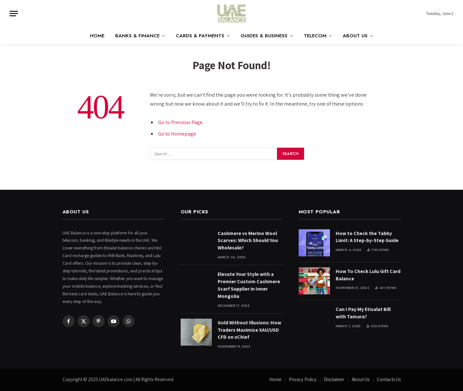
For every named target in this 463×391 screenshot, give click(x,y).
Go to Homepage (177, 133)
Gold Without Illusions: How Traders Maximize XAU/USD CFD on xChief (249, 330)
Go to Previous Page (180, 122)
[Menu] (14, 13)
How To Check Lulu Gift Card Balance (368, 275)
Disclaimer (334, 379)
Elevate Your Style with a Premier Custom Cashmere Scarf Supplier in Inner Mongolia (249, 285)
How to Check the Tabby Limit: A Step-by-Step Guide (367, 237)
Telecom (315, 35)
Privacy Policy (303, 379)
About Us (355, 35)
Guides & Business (264, 35)
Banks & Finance (137, 35)
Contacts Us (389, 379)
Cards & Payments (200, 35)
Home (97, 35)
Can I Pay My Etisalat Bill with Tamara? (363, 313)
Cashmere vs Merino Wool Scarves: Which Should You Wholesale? (248, 240)
